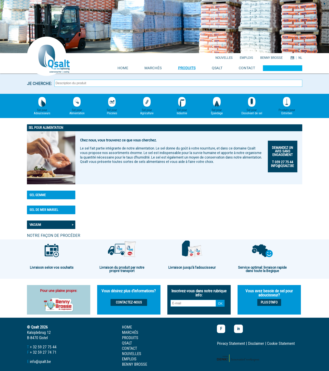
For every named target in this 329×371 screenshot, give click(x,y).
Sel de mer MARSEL (43, 210)
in (238, 328)
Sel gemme (37, 195)
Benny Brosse (271, 58)
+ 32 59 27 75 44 (43, 347)
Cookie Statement (281, 343)
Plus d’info (269, 302)
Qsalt (217, 68)
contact (247, 68)
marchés (153, 68)
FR (292, 58)
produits (186, 68)
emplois (246, 58)
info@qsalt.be (40, 361)
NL (300, 58)
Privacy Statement (231, 343)
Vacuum (51, 225)
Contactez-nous (129, 302)
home (122, 68)
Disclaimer (256, 343)
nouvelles (224, 58)
